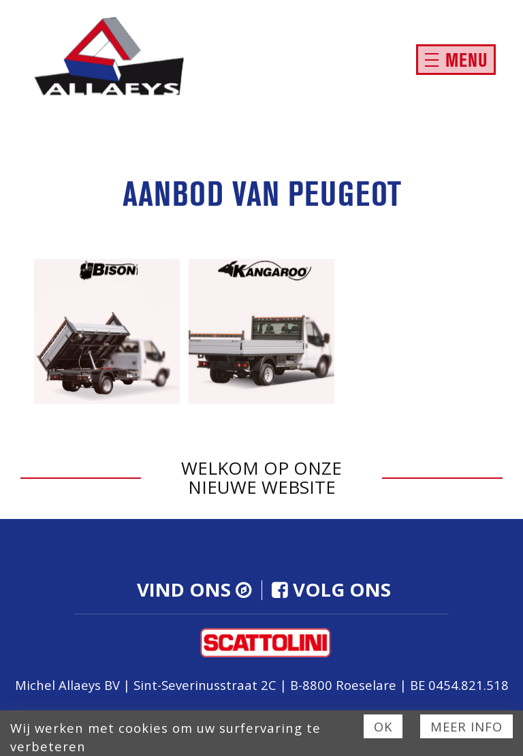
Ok (383, 726)
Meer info (466, 726)
